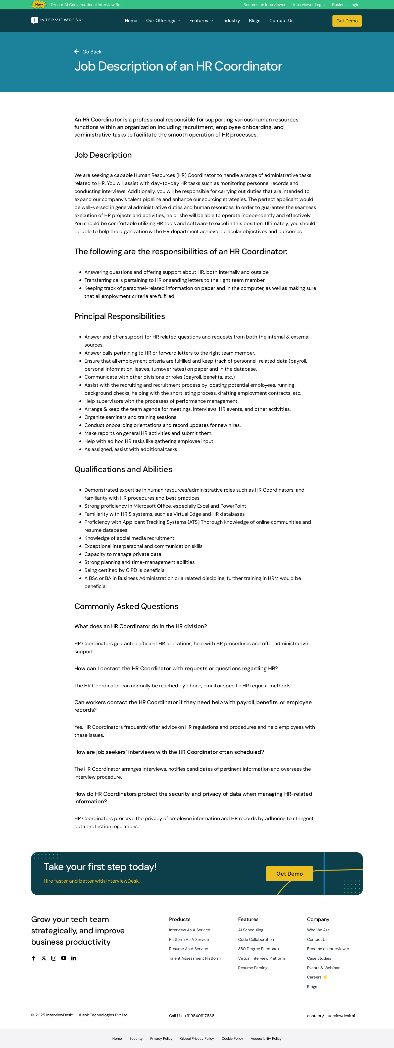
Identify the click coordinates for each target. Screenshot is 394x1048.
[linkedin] (73, 958)
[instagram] (53, 958)
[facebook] (33, 958)
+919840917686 (199, 1015)
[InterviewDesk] (56, 19)
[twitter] (43, 958)
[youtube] (63, 958)
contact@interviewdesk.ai (331, 1015)
